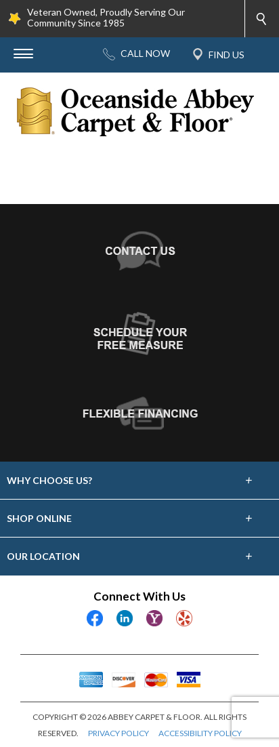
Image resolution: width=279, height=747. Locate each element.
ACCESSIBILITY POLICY (200, 733)
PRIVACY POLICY (118, 733)
